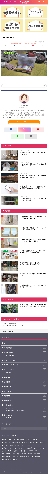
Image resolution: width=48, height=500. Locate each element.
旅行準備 (26, 373)
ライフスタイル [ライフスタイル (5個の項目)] (39, 448)
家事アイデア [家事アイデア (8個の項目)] (33, 451)
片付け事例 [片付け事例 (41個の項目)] (36, 456)
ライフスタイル (25, 369)
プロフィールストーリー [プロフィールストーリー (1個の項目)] (10, 448)
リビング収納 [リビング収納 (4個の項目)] (7, 451)
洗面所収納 (25, 400)
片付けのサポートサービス (14, 117)
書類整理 (25, 396)
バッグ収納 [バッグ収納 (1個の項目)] (27, 445)
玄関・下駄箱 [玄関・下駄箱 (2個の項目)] (7, 459)
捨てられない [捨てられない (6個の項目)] (16, 453)
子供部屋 (25, 382)
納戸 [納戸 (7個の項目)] (15, 459)
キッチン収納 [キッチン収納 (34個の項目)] (16, 442)
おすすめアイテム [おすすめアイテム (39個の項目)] (21, 439)
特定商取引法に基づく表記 (31, 469)
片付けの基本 (25, 405)
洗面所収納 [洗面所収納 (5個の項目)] (6, 456)
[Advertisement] (24, 487)
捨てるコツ (26, 408)
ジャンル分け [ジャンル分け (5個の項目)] (41, 442)
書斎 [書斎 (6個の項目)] (30, 453)
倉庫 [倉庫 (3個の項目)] (15, 451)
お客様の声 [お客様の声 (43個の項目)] (6, 442)
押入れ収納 (25, 391)
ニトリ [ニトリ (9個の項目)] (18, 445)
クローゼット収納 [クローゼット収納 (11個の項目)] (29, 442)
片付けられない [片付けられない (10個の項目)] (25, 456)
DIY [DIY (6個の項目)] (11, 439)
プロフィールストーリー (25, 365)
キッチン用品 (26, 356)
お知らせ (26, 417)
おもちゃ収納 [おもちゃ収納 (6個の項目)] (33, 439)
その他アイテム (25, 348)
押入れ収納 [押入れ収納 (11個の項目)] (6, 453)
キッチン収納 (25, 352)
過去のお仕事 (25, 415)
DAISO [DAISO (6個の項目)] (5, 439)
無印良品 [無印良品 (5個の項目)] (15, 456)
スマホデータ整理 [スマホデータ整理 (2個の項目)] (8, 445)
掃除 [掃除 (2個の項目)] (25, 453)
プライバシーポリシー (16, 469)
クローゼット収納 (25, 360)
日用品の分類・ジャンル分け (26, 411)
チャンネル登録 (6, 325)
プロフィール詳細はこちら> (24, 122)
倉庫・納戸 (25, 377)
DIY (25, 343)
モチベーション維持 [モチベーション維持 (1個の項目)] (26, 448)
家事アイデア (25, 386)
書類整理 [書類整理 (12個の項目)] (37, 453)
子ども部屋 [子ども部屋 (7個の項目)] (23, 451)
